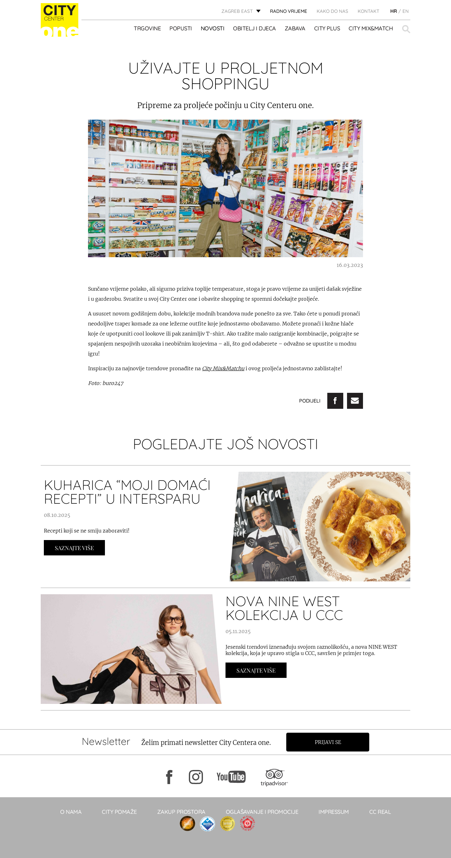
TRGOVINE (147, 28)
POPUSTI (180, 28)
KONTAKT (368, 11)
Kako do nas (332, 11)
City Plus (327, 28)
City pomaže (119, 811)
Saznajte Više (74, 548)
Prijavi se (328, 742)
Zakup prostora (181, 811)
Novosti (213, 28)
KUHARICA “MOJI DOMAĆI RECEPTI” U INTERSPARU (127, 491)
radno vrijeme (288, 11)
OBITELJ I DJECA (254, 28)
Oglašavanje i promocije (262, 811)
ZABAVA (295, 28)
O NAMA (70, 811)
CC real (380, 811)
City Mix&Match (371, 28)
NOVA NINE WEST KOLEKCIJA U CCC (284, 607)
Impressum (334, 811)
